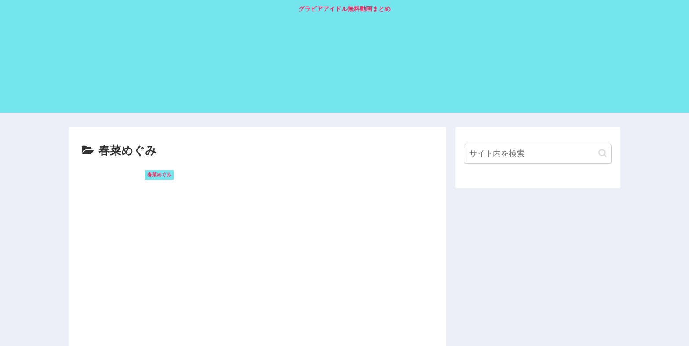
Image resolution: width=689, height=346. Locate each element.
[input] (538, 154)
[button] (602, 153)
